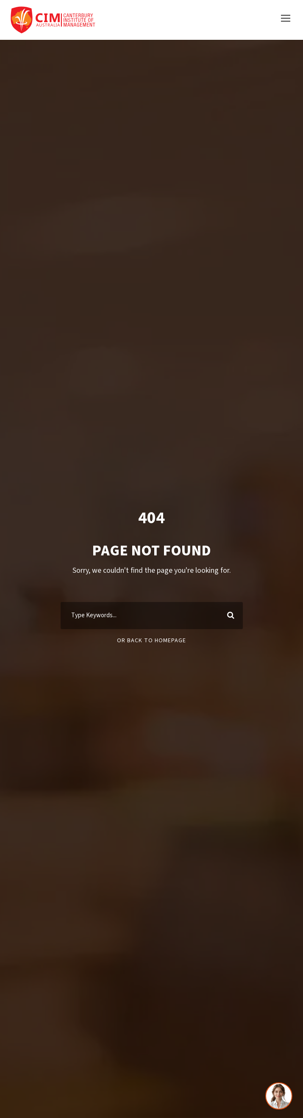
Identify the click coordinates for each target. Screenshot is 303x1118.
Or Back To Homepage (151, 640)
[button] (285, 18)
